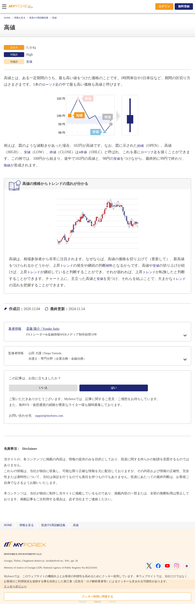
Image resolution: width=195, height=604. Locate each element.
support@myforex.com (50, 421)
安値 (29, 61)
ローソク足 (51, 84)
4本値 (85, 152)
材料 (111, 265)
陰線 (7, 165)
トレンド (67, 265)
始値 (141, 145)
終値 (54, 152)
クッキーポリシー (15, 586)
